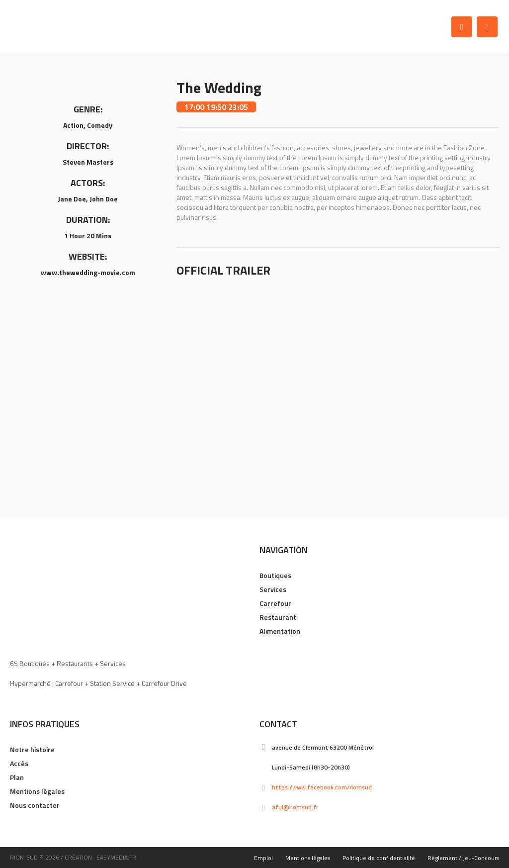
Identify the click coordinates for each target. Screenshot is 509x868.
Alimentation (279, 631)
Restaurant (277, 617)
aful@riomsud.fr (295, 807)
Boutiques (275, 575)
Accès (19, 763)
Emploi (263, 858)
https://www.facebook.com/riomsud (322, 787)
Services (272, 589)
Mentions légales (37, 791)
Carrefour (275, 603)
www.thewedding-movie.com (88, 272)
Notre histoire (32, 749)
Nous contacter (35, 805)
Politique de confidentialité (378, 858)
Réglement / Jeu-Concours (463, 858)
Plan (17, 777)
